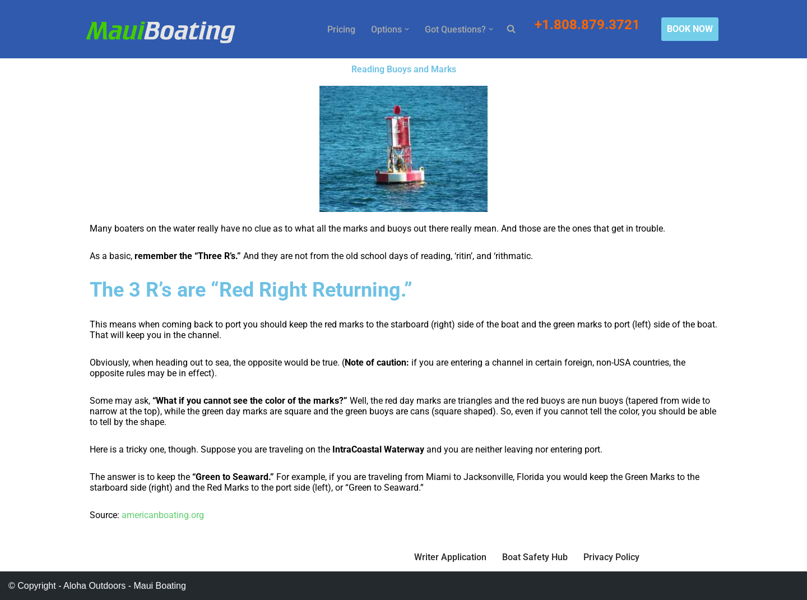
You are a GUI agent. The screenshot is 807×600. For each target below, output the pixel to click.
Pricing (341, 29)
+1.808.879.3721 (589, 25)
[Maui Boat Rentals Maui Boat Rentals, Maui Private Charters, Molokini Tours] (160, 32)
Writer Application (450, 557)
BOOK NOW (690, 29)
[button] (407, 29)
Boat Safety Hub (535, 557)
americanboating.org (163, 515)
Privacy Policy (611, 557)
